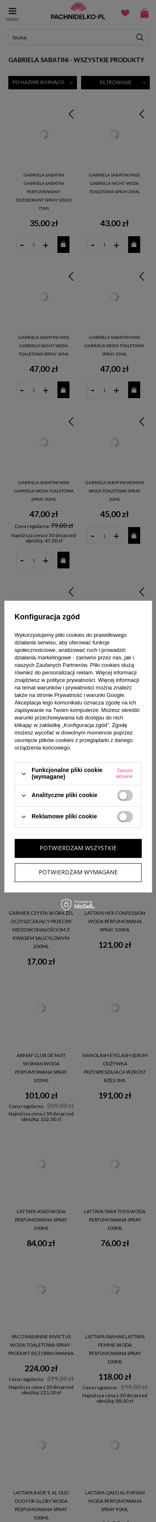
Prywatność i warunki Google (89, 695)
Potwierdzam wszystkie (78, 848)
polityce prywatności (71, 680)
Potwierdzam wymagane (78, 872)
